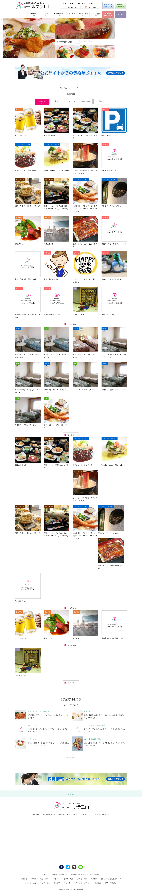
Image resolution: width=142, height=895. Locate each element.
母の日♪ (87, 711)
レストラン (71, 101)
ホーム (44, 874)
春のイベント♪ (33, 725)
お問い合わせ (94, 874)
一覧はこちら (71, 758)
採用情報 (94, 879)
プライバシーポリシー (83, 883)
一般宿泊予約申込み (78, 874)
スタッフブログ (30, 883)
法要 (100, 101)
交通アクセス (45, 883)
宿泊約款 (98, 883)
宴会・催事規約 (111, 883)
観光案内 (57, 883)
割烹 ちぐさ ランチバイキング (40, 711)
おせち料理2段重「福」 (93, 739)
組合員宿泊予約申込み (59, 874)
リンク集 (67, 883)
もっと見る (70, 324)
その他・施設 (68, 879)
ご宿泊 (33, 879)
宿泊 (56, 101)
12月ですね (32, 739)
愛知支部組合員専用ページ (111, 879)
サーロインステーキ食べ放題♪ (95, 725)
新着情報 (24, 879)
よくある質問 (82, 879)
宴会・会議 (86, 101)
